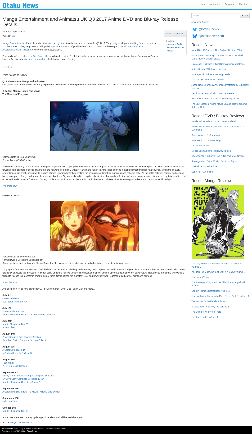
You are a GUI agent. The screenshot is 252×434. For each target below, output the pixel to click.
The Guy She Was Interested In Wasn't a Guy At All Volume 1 (217, 265)
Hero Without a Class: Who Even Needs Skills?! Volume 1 (220, 296)
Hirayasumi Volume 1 (202, 277)
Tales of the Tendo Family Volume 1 (209, 301)
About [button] (243, 4)
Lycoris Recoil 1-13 (201, 145)
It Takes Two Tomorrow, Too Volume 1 (210, 306)
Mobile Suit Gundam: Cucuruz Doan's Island (213, 121)
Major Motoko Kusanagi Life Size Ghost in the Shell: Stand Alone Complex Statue (217, 57)
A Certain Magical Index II (131, 46)
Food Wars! (8, 362)
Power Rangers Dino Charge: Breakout (21, 337)
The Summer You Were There (206, 312)
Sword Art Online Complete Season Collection (25, 340)
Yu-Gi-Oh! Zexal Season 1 (15, 366)
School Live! (8, 327)
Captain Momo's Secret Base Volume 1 (210, 291)
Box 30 (66, 46)
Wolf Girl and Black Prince (204, 166)
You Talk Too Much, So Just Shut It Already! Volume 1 (218, 272)
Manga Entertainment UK (15, 43)
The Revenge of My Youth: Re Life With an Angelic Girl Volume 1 (218, 284)
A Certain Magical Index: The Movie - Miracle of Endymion (31, 391)
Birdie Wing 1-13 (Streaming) (206, 135)
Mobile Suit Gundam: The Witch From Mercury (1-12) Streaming (217, 128)
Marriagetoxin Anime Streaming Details (210, 74)
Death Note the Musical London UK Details (212, 93)
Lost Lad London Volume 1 (204, 317)
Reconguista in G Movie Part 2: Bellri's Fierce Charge (218, 156)
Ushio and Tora (10, 401)
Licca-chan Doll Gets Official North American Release (218, 64)
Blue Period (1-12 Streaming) (206, 140)
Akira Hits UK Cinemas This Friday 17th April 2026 (216, 50)
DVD (179, 44)
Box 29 (54, 46)
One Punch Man (41, 56)
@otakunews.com (211, 36)
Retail (171, 50)
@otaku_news (209, 29)
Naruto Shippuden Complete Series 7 (21, 382)
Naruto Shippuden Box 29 (15, 324)
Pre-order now (9, 186)
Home (202, 4)
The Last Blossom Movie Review (207, 79)
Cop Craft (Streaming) (202, 171)
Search (245, 15)
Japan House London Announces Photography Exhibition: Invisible (220, 86)
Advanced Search (200, 22)
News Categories (175, 33)
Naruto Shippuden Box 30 (15, 411)
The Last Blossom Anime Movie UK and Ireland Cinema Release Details (219, 105)
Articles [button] (215, 4)
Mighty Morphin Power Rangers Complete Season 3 (28, 375)
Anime (171, 41)
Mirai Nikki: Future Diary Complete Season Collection (28, 314)
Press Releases (176, 47)
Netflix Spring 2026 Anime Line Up (208, 69)
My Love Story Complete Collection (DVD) (23, 379)
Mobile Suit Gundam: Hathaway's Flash (211, 151)
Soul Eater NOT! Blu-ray (14, 301)
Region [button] (229, 4)
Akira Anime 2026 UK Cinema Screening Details (215, 98)
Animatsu (47, 43)
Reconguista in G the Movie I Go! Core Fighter (214, 161)
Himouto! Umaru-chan (35, 59)
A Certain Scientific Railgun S (17, 49)
